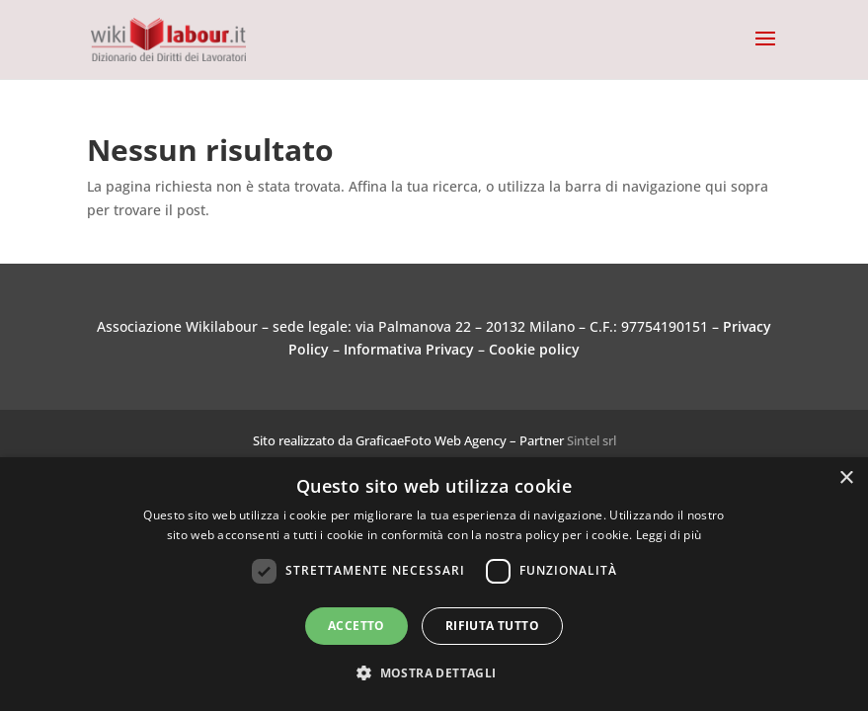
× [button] (845, 478)
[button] (433, 673)
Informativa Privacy (409, 349)
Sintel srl (591, 440)
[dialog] (434, 584)
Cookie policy (534, 349)
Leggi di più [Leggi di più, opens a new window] (669, 534)
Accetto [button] (356, 625)
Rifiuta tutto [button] (492, 625)
